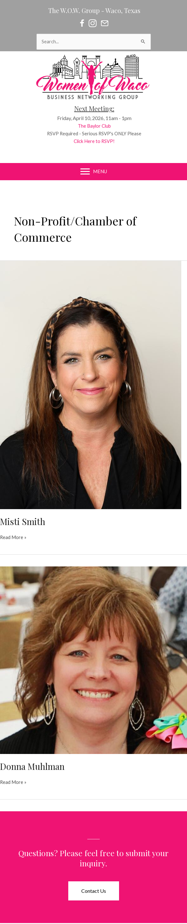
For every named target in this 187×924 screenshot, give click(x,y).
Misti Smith (22, 521)
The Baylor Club (96, 126)
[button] (93, 890)
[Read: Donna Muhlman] (93, 659)
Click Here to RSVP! (96, 141)
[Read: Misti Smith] (90, 384)
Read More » (13, 537)
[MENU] (94, 171)
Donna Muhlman (32, 766)
